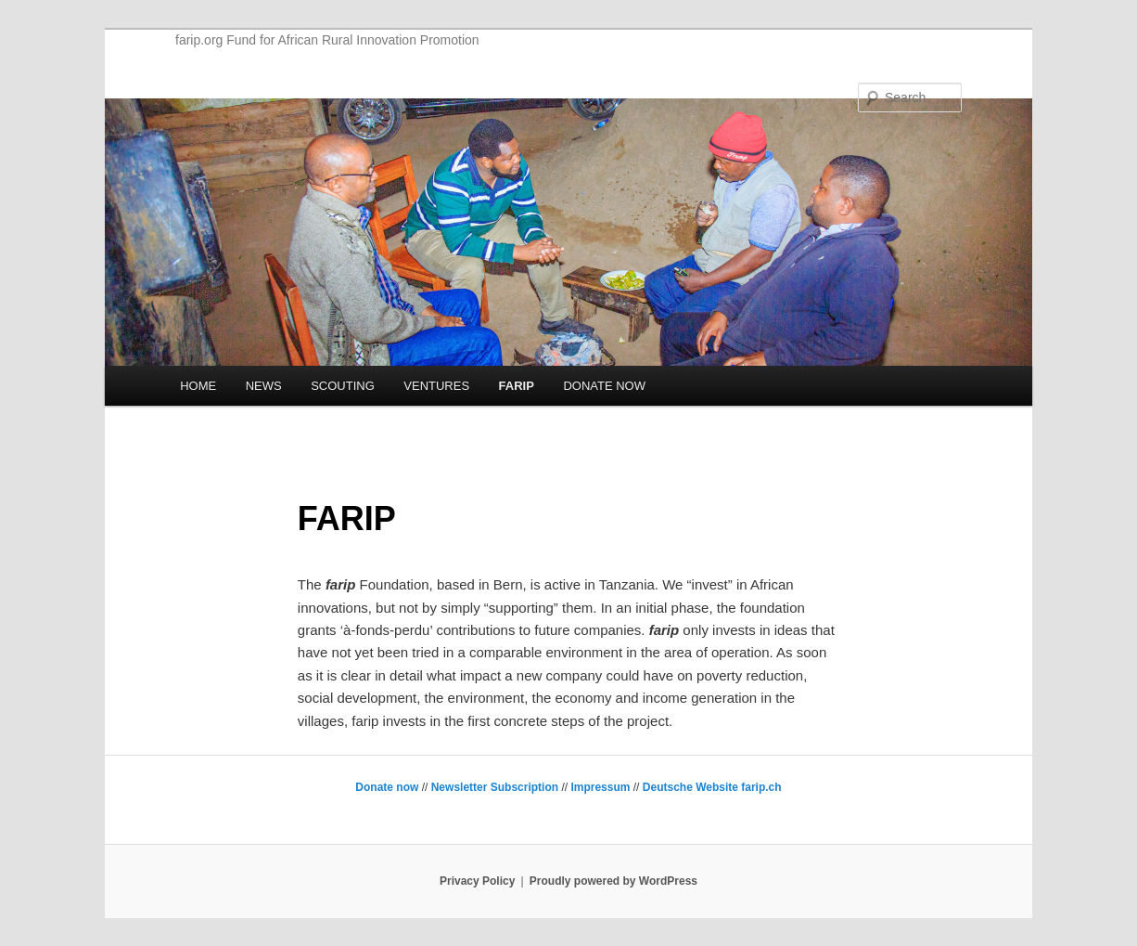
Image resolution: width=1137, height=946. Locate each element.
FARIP (516, 386)
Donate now (386, 787)
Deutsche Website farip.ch (712, 787)
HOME (198, 386)
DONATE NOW (604, 386)
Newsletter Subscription (494, 787)
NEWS (264, 386)
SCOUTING (343, 386)
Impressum (600, 787)
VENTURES (436, 386)
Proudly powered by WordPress (613, 881)
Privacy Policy (477, 881)
